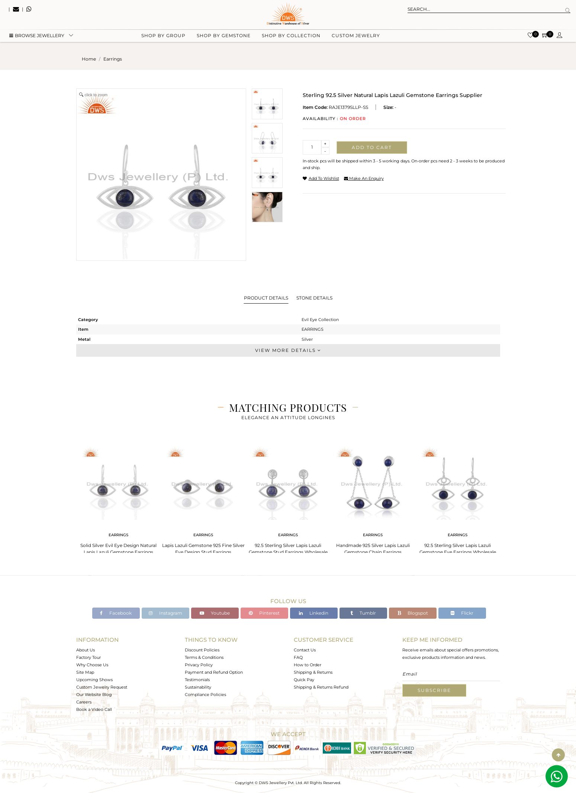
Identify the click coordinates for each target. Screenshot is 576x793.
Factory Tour (88, 657)
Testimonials (197, 679)
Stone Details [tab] (314, 298)
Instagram (165, 613)
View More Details (288, 350)
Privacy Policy (199, 664)
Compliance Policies (205, 694)
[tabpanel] (118, 498)
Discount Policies (202, 650)
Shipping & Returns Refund (321, 687)
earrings (112, 59)
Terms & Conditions (204, 657)
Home (89, 59)
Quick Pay (304, 679)
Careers (83, 702)
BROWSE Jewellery (36, 37)
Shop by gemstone (224, 37)
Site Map (85, 672)
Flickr (462, 613)
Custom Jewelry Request (101, 687)
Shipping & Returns (313, 672)
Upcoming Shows (94, 679)
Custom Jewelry (356, 37)
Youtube (215, 613)
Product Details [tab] (266, 298)
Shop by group (163, 37)
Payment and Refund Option (214, 672)
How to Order (307, 664)
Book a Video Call (94, 709)
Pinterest (264, 613)
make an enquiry (364, 178)
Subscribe (434, 690)
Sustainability (198, 687)
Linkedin (313, 613)
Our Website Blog (94, 694)
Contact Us (305, 650)
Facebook (116, 613)
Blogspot (413, 613)
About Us (85, 650)
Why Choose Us (92, 664)
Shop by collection (291, 37)
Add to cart (372, 147)
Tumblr (363, 613)
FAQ (298, 657)
